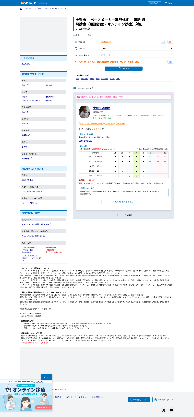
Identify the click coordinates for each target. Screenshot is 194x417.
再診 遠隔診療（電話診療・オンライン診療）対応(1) (54, 250)
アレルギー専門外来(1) (30, 203)
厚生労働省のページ (35, 309)
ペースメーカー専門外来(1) (32, 191)
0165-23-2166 (85, 141)
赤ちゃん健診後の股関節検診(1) (33, 236)
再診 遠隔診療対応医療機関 (31, 316)
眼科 (97, 79)
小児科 (112, 79)
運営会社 (56, 397)
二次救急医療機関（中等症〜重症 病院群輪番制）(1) (28, 250)
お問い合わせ (70, 397)
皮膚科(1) (25, 135)
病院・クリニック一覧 (33, 9)
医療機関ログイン (163, 399)
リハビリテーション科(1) (31, 100)
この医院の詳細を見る (123, 202)
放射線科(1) (49, 85)
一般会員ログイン (138, 399)
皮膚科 (92, 79)
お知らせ (83, 397)
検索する (124, 68)
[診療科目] (136, 48)
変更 (163, 42)
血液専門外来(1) (27, 180)
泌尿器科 (104, 79)
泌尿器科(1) (26, 159)
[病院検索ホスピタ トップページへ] (28, 3)
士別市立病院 (101, 108)
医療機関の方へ (154, 3)
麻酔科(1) (48, 100)
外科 (118, 79)
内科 (77, 79)
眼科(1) (24, 147)
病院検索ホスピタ (44, 3)
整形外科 (84, 79)
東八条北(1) (26, 64)
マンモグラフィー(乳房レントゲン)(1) (35, 224)
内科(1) (24, 85)
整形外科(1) (49, 97)
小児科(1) (25, 124)
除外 (170, 42)
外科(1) (24, 97)
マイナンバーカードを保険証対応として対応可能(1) (31, 258)
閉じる (46, 377)
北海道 (46, 9)
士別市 (54, 9)
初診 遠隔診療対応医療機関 (31, 314)
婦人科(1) (25, 112)
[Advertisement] (43, 34)
